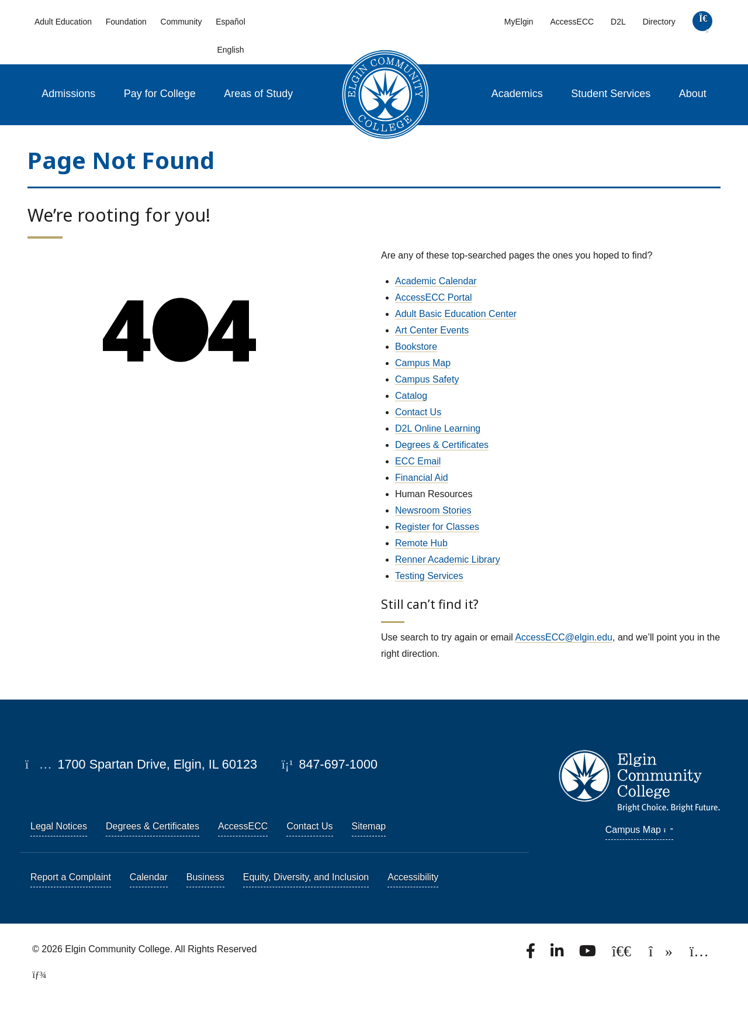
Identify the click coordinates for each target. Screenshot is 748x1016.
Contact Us (418, 412)
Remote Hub (421, 543)
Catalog (411, 396)
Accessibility (412, 877)
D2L (618, 21)
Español (230, 21)
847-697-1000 (330, 764)
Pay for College (160, 93)
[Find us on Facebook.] (531, 954)
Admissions (68, 93)
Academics (517, 93)
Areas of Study (258, 93)
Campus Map (423, 363)
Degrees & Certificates (442, 445)
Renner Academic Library (447, 559)
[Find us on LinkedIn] (558, 954)
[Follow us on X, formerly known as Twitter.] (622, 954)
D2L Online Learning (437, 428)
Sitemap (369, 826)
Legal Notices (58, 826)
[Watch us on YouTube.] (588, 954)
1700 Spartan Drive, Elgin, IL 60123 (141, 764)
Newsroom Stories (433, 510)
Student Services (610, 93)
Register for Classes (437, 527)
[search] (702, 24)
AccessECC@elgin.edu (563, 637)
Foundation (126, 21)
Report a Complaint (70, 877)
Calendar (149, 877)
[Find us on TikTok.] (662, 954)
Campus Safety (427, 379)
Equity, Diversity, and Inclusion (306, 877)
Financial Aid (421, 478)
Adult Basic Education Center (456, 314)
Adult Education (63, 21)
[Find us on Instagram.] (699, 954)
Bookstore (416, 347)
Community (181, 21)
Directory (659, 21)
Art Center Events (432, 330)
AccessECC (572, 21)
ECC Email (418, 461)
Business (205, 877)
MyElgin (519, 21)
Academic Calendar (436, 281)
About (693, 93)
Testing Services (429, 576)
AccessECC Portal (433, 297)
